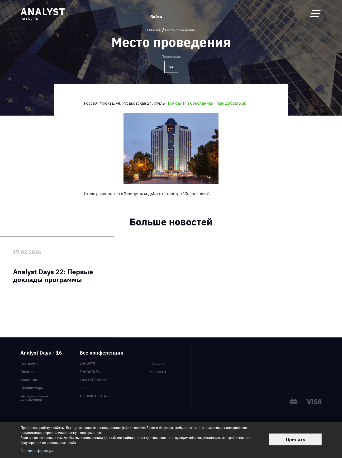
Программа (29, 363)
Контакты (158, 372)
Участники (28, 380)
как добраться (231, 103)
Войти (156, 13)
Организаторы (31, 388)
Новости (157, 363)
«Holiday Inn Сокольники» (190, 103)
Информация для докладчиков (34, 398)
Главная (154, 30)
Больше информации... (38, 451)
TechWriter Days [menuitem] (94, 396)
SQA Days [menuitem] (87, 363)
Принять (295, 439)
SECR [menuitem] (84, 388)
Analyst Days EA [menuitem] (93, 380)
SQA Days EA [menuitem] (90, 372)
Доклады (27, 372)
